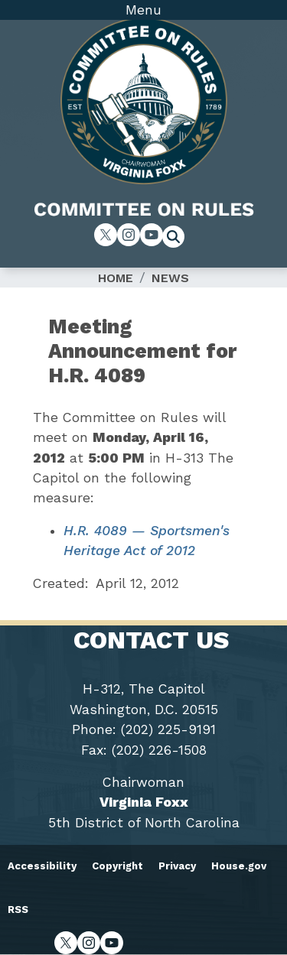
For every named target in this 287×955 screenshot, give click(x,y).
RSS (18, 909)
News (170, 278)
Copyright (117, 866)
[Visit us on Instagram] (128, 234)
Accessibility (42, 866)
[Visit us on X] (105, 234)
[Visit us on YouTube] (151, 234)
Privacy (177, 866)
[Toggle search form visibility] (178, 238)
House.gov (238, 866)
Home (115, 278)
